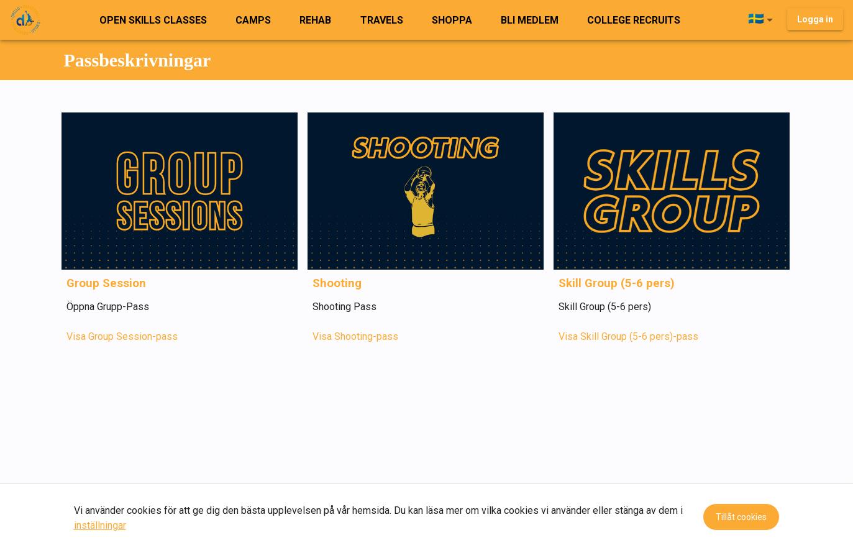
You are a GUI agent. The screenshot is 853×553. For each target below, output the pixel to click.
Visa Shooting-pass (355, 336)
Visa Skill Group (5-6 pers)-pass (628, 336)
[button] (763, 20)
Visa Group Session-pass (122, 336)
